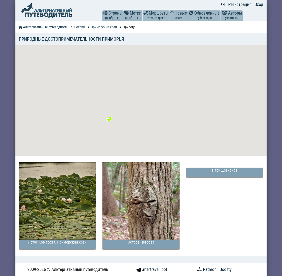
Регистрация (240, 4)
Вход (258, 4)
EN (223, 5)
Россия (79, 27)
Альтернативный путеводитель (43, 27)
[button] (105, 13)
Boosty (226, 269)
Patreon (210, 269)
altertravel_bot (151, 269)
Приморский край (104, 27)
